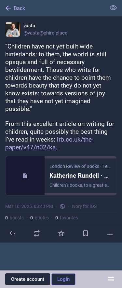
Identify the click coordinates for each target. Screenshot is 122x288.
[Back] (52, 8)
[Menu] (111, 279)
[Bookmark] (85, 233)
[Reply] (12, 233)
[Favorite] (61, 233)
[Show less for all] (113, 8)
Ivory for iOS (84, 206)
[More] (110, 234)
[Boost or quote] (37, 233)
